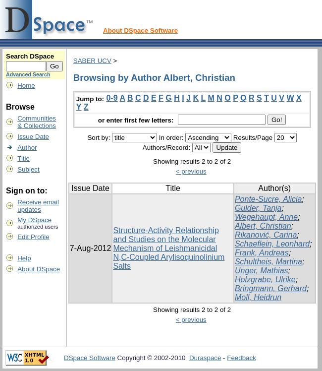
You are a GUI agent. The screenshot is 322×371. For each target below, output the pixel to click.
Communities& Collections (36, 122)
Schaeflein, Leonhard (272, 244)
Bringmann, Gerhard (271, 288)
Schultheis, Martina (268, 261)
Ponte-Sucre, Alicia (268, 199)
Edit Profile (33, 237)
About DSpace (38, 269)
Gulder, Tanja (258, 208)
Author (27, 147)
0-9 (112, 98)
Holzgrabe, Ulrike (265, 279)
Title (23, 158)
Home (26, 85)
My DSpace (34, 220)
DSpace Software (89, 358)
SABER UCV (92, 60)
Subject (28, 169)
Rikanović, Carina (266, 235)
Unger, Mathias (261, 270)
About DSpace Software (140, 30)
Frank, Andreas (262, 252)
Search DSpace (30, 56)
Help (24, 258)
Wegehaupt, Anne (266, 217)
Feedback (241, 358)
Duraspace (205, 358)
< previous (191, 171)
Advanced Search (28, 74)
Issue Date (33, 136)
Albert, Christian (263, 226)
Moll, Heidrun (258, 297)
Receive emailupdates (38, 205)
